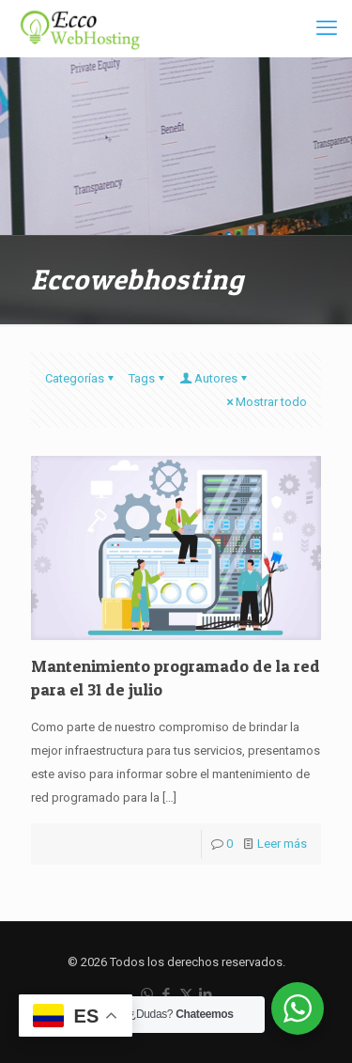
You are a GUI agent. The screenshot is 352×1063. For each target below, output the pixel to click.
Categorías (80, 378)
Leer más (282, 843)
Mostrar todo (265, 402)
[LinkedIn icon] (206, 994)
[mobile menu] (327, 28)
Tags (148, 378)
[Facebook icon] (167, 994)
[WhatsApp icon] (147, 994)
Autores (214, 378)
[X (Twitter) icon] (186, 994)
